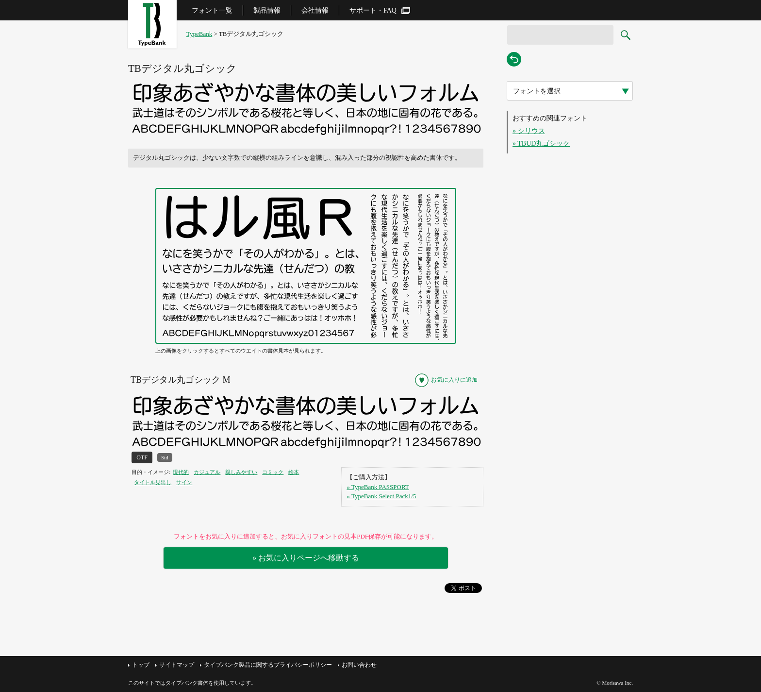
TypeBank (199, 33)
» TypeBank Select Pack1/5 (381, 496)
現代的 (181, 472)
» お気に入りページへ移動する (305, 558)
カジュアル (207, 472)
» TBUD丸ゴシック (541, 143)
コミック (272, 472)
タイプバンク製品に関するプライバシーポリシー (268, 664)
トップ (140, 664)
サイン (184, 482)
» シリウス (529, 131)
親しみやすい (241, 472)
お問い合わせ (359, 664)
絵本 (293, 472)
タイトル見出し (152, 482)
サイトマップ (176, 664)
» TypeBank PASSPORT (378, 486)
